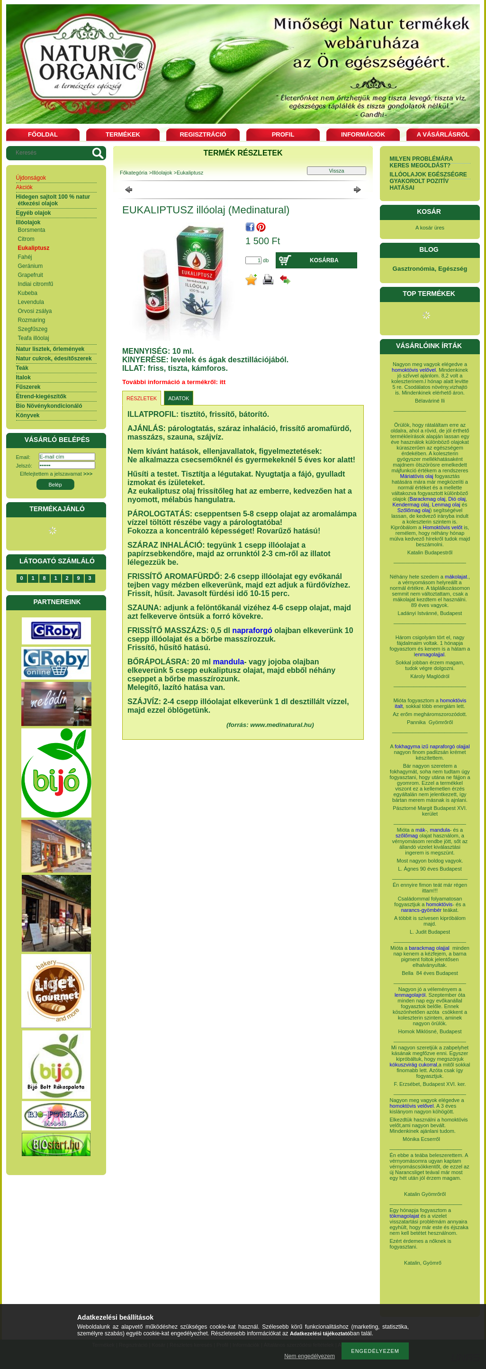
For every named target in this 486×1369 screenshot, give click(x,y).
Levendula (31, 302)
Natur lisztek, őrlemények (50, 349)
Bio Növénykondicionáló (49, 406)
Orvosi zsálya (35, 311)
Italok (23, 377)
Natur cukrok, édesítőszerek (54, 358)
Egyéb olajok (33, 213)
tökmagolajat (404, 1216)
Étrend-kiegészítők (41, 396)
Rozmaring (31, 320)
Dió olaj (457, 499)
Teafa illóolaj (33, 338)
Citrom (26, 239)
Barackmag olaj (427, 499)
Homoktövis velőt (443, 527)
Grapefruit (30, 275)
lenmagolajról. (411, 995)
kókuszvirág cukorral (413, 1064)
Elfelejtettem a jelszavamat (56, 474)
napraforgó (252, 630)
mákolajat (456, 576)
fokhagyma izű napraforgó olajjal (432, 746)
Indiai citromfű (36, 284)
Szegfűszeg (33, 329)
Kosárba (324, 260)
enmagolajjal (429, 654)
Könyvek (28, 415)
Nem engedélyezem (309, 1356)
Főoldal (43, 134)
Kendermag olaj (411, 504)
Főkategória (133, 172)
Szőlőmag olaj (413, 510)
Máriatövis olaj (416, 476)
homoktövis (439, 904)
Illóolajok (28, 222)
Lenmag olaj (446, 504)
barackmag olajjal (430, 948)
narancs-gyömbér (421, 910)
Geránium (30, 266)
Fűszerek (28, 387)
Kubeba (27, 293)
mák (420, 830)
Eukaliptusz (34, 248)
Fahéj (25, 257)
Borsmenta (31, 230)
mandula (228, 662)
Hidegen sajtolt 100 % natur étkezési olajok (53, 200)
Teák (22, 368)
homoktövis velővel (414, 370)
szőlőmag (407, 835)
